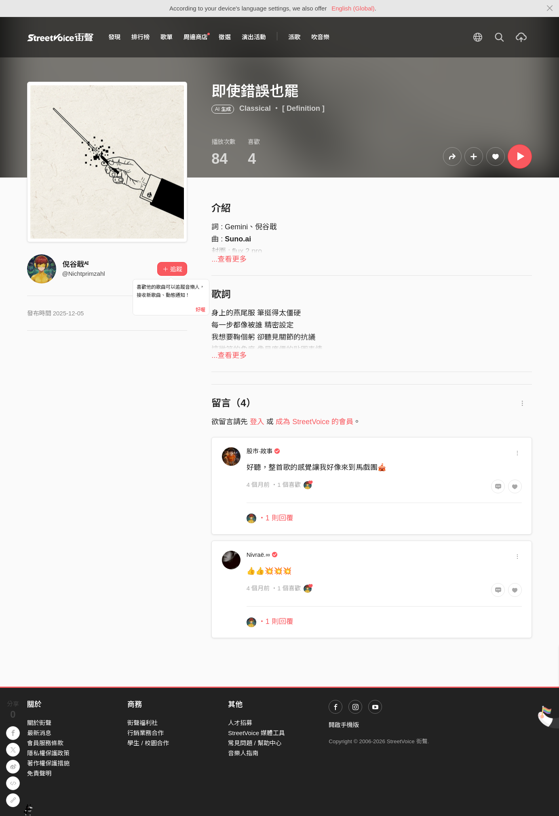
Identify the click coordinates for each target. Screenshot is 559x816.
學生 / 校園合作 (148, 743)
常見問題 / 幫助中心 (255, 743)
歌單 (166, 37)
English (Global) (353, 8)
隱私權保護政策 (48, 753)
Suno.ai (238, 239)
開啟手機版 (344, 724)
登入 (257, 422)
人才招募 (240, 722)
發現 (114, 37)
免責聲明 (39, 773)
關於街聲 (39, 722)
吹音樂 (320, 37)
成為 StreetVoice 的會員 (314, 422)
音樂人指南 (243, 753)
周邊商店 (197, 37)
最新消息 (39, 732)
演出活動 (254, 37)
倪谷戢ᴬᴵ (75, 264)
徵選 (225, 37)
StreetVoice (60, 37)
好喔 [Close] (200, 310)
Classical (255, 108)
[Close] (550, 8)
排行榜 (140, 37)
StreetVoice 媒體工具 (256, 732)
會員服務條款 (45, 743)
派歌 (294, 37)
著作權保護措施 (48, 763)
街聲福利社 (142, 722)
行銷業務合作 (145, 732)
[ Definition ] (303, 108)
